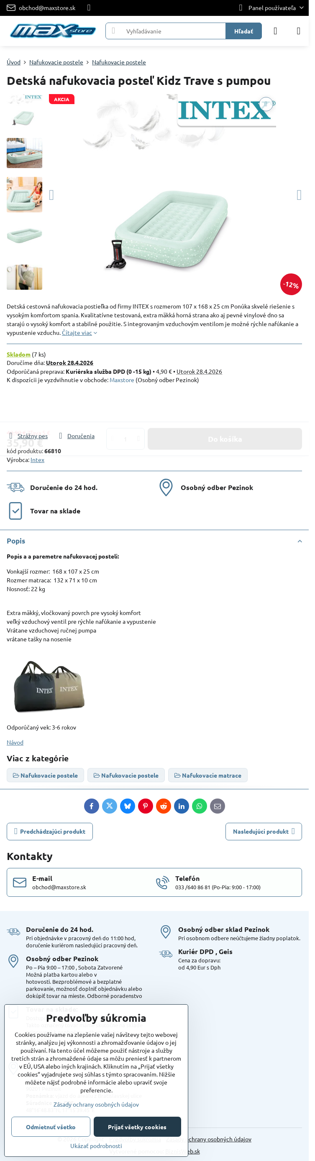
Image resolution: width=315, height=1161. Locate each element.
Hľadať (243, 31)
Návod (15, 742)
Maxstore (122, 379)
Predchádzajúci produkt (50, 831)
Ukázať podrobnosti (96, 1145)
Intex (37, 459)
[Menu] (299, 31)
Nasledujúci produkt (264, 831)
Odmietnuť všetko (51, 1126)
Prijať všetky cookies (137, 1126)
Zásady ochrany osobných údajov (208, 1139)
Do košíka (225, 407)
